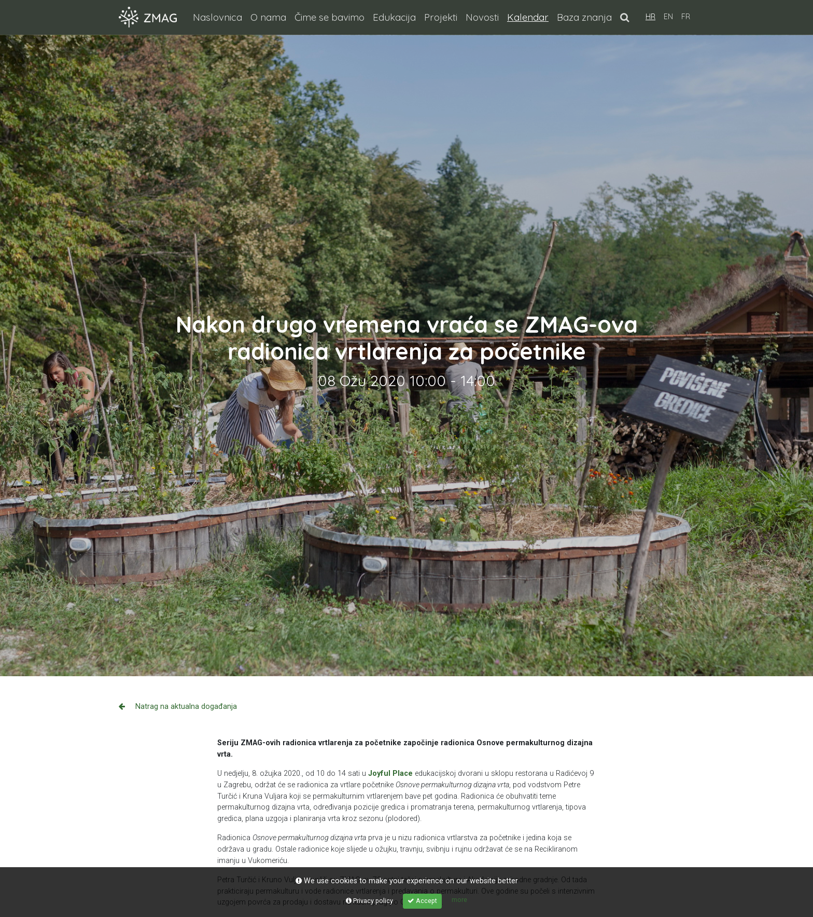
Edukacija (394, 17)
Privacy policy (369, 901)
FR (685, 16)
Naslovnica (217, 17)
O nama (268, 17)
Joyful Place (390, 773)
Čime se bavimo (330, 17)
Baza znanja (584, 17)
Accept (422, 901)
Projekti (440, 17)
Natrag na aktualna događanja (178, 706)
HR (650, 16)
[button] (624, 17)
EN (668, 16)
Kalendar (530, 16)
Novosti (482, 17)
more (459, 900)
